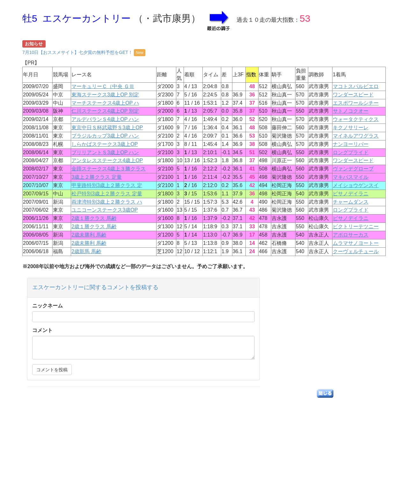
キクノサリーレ (350, 127)
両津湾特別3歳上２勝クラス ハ (106, 202)
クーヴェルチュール (356, 251)
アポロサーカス (350, 235)
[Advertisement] (204, 438)
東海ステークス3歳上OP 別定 (105, 94)
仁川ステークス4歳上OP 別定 (105, 111)
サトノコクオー (350, 111)
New (139, 52)
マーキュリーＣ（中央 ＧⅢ (102, 86)
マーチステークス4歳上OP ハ (105, 103)
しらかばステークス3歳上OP (104, 144)
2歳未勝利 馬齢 (88, 235)
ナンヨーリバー (350, 144)
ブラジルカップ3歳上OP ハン (105, 136)
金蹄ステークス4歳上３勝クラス (108, 168)
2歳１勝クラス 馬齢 (93, 218)
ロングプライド (350, 152)
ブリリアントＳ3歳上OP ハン (105, 152)
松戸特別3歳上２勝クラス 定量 (106, 193)
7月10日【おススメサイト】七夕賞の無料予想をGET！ (83, 52)
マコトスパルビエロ (356, 86)
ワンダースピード (353, 94)
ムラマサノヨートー (356, 243)
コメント (42, 330)
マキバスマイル (350, 177)
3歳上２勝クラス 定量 (96, 177)
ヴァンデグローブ (353, 168)
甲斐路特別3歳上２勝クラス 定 (106, 185)
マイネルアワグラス (356, 136)
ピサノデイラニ (350, 193)
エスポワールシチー (356, 103)
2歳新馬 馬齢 (86, 251)
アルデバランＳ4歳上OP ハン (105, 119)
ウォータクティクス (356, 119)
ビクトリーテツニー (356, 226)
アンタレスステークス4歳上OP (107, 160)
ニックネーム (47, 305)
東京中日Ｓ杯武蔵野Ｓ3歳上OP (107, 127)
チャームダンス (350, 202)
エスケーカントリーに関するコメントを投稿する (95, 287)
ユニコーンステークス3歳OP (104, 210)
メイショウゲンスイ (356, 185)
